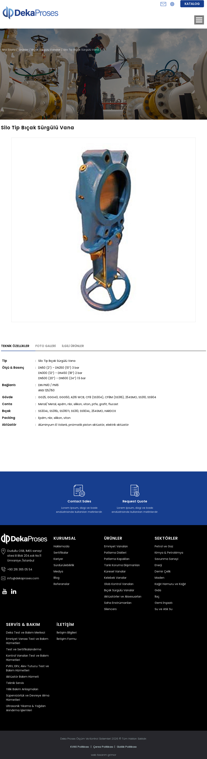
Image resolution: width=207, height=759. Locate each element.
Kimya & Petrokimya (169, 553)
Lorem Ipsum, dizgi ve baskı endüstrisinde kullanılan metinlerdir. (79, 498)
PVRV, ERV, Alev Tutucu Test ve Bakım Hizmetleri (27, 668)
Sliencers (110, 609)
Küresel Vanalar (115, 571)
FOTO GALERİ (45, 346)
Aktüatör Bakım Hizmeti (22, 677)
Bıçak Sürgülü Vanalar (119, 590)
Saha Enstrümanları (117, 603)
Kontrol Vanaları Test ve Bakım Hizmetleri (27, 658)
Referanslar (62, 584)
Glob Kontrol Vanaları (118, 584)
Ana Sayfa (9, 50)
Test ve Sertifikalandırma (23, 649)
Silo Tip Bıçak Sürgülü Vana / (82, 50)
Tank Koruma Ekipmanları (122, 565)
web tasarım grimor (103, 755)
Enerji (158, 565)
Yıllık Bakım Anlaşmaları (22, 689)
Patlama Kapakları (116, 559)
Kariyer (58, 559)
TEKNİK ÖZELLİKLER (15, 346)
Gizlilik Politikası (127, 747)
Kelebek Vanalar (115, 578)
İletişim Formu (66, 639)
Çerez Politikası (103, 747)
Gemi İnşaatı (163, 603)
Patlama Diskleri (115, 553)
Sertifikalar (61, 553)
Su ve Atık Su (163, 609)
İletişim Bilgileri (67, 633)
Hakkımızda (61, 546)
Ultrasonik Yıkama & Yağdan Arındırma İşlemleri (26, 708)
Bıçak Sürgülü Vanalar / (47, 50)
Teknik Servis (15, 683)
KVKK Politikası (79, 747)
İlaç (157, 596)
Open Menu (199, 19)
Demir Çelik (163, 571)
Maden (159, 578)
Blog (56, 578)
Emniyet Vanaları (116, 546)
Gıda (158, 590)
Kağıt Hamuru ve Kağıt (170, 584)
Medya (58, 571)
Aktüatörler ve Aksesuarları (122, 596)
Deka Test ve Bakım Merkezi (25, 633)
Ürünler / (25, 50)
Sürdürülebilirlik (64, 565)
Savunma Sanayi (166, 559)
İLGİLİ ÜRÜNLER (73, 346)
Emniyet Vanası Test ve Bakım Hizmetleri (27, 641)
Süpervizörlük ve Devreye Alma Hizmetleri (27, 697)
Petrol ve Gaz (164, 546)
